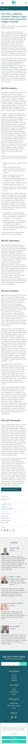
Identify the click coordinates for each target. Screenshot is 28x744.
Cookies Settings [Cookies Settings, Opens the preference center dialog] (14, 733)
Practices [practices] (14, 675)
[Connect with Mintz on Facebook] (15, 718)
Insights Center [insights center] (14, 703)
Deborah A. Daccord (6, 520)
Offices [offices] (14, 689)
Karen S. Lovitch (15, 26)
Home (2, 8)
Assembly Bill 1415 (6, 65)
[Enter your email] (14, 664)
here (21, 41)
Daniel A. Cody (7, 26)
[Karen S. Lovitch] (5, 579)
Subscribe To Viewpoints (11, 489)
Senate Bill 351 (18, 62)
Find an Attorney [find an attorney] (14, 691)
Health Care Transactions (7, 508)
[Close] (26, 725)
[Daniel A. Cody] (5, 551)
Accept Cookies (14, 741)
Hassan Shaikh (10, 28)
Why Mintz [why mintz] (14, 680)
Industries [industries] (14, 678)
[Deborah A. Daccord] (5, 606)
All (7, 8)
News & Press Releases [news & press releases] (14, 705)
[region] (14, 733)
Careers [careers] (14, 694)
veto (22, 37)
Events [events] (14, 708)
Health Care (4, 506)
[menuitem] (3, 8)
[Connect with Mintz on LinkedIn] (12, 718)
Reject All (14, 737)
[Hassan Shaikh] (5, 629)
